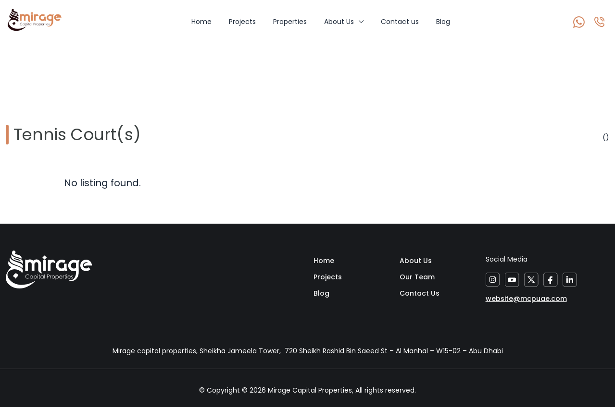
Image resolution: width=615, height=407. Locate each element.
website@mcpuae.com (526, 298)
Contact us (400, 21)
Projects (242, 21)
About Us (339, 21)
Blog (443, 21)
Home (201, 21)
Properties (290, 21)
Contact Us (419, 293)
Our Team (417, 277)
